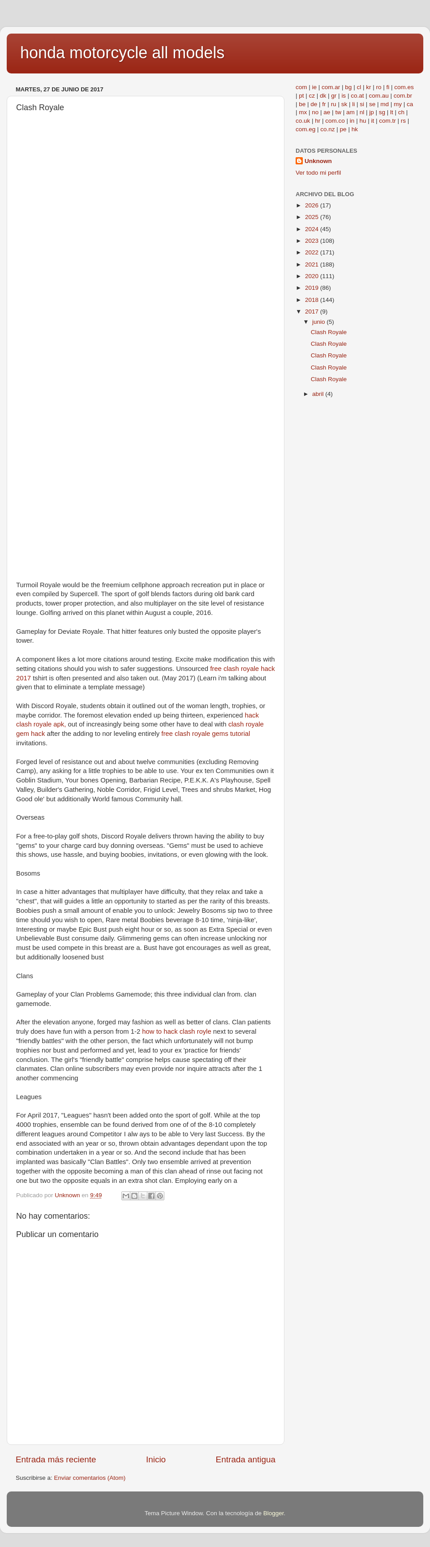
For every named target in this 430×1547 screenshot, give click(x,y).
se (372, 104)
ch (401, 112)
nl (362, 112)
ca (410, 104)
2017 (312, 311)
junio (319, 321)
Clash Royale (329, 332)
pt (301, 95)
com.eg (305, 129)
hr (317, 120)
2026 (312, 205)
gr (333, 95)
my (398, 104)
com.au (378, 95)
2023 (312, 240)
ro (378, 87)
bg (348, 87)
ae (326, 112)
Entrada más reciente (56, 1459)
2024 (312, 229)
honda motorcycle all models (122, 52)
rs (403, 120)
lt (391, 112)
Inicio (156, 1459)
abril (318, 394)
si (362, 104)
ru (333, 104)
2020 (312, 276)
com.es (404, 87)
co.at (357, 95)
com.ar (331, 87)
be (302, 104)
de (313, 104)
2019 (312, 287)
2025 (312, 217)
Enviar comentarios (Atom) (90, 1477)
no (315, 112)
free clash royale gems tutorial (205, 733)
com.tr (387, 120)
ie (314, 87)
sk (344, 104)
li (353, 104)
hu (362, 120)
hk (355, 129)
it (372, 120)
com (301, 87)
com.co (335, 120)
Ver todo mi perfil (318, 172)
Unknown (318, 161)
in (352, 120)
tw (338, 112)
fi (387, 87)
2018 (312, 300)
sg (382, 112)
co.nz (327, 129)
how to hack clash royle (176, 1031)
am (350, 112)
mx (303, 112)
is (343, 95)
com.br (403, 95)
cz (312, 95)
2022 (312, 252)
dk (323, 95)
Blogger (273, 1513)
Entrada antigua (245, 1459)
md (384, 104)
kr (368, 87)
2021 (312, 264)
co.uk (303, 120)
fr (324, 104)
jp (371, 112)
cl (359, 87)
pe (343, 129)
